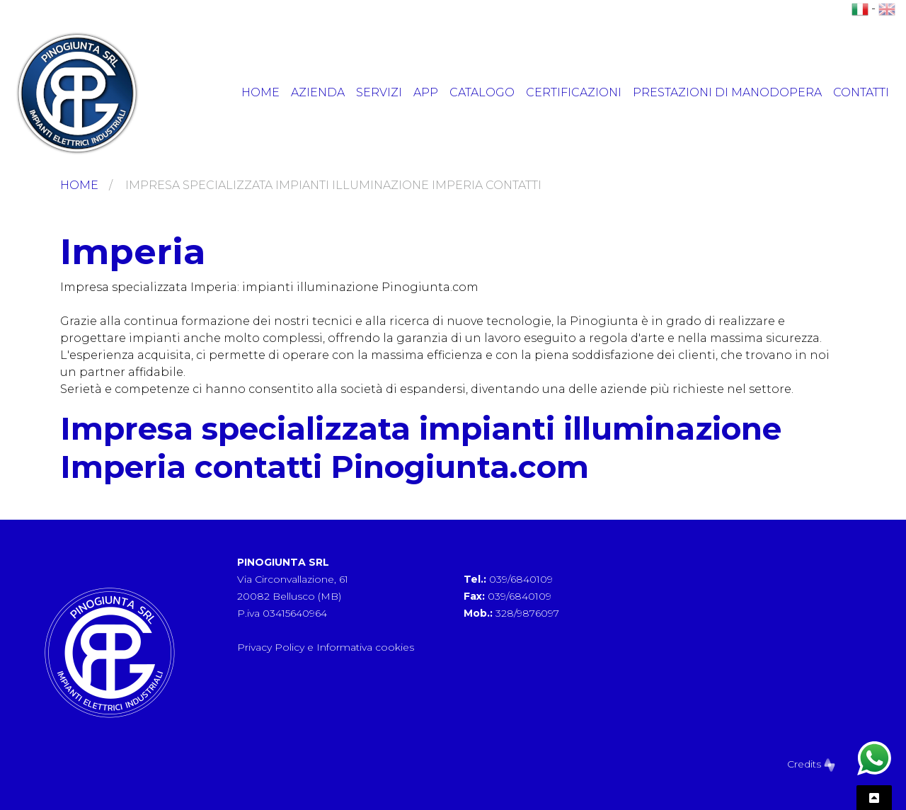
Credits (811, 764)
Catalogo (482, 92)
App (425, 92)
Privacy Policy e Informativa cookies (325, 647)
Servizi (379, 92)
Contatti (861, 92)
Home (260, 92)
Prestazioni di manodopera (727, 92)
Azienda (318, 92)
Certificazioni (573, 92)
